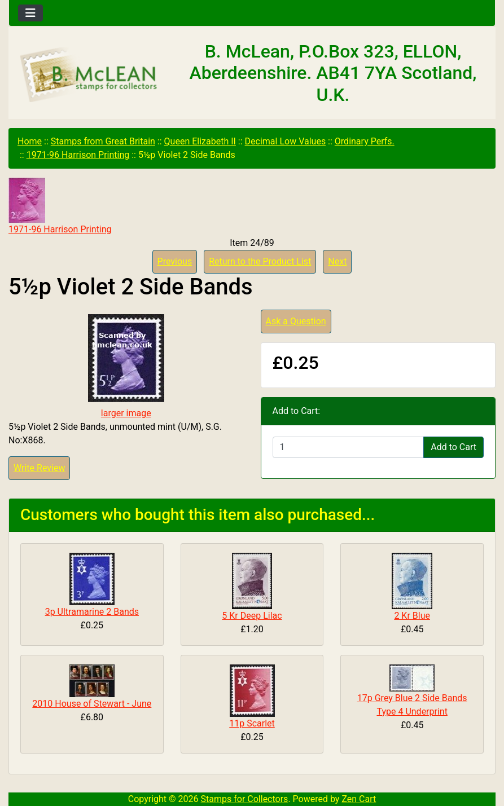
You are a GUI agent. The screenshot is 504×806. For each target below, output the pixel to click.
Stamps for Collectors (244, 799)
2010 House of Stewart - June (91, 703)
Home (29, 141)
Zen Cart (358, 799)
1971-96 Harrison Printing (78, 154)
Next (337, 261)
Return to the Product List (260, 261)
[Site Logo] (90, 75)
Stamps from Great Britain (103, 141)
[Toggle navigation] (30, 13)
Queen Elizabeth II (200, 141)
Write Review (39, 468)
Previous (174, 261)
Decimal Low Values (285, 141)
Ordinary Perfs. (365, 141)
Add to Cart (453, 447)
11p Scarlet (252, 723)
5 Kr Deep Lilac (252, 615)
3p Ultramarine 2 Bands (92, 611)
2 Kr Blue (412, 615)
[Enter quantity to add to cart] (348, 447)
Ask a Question (296, 321)
